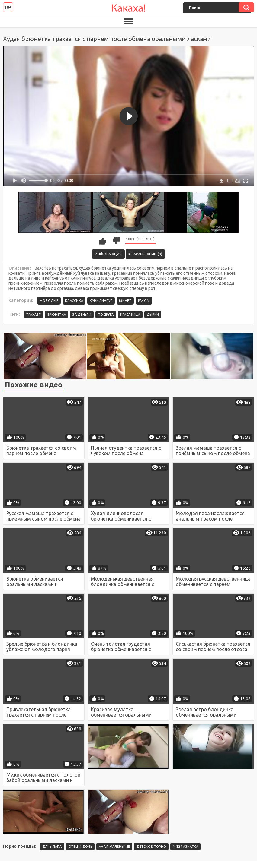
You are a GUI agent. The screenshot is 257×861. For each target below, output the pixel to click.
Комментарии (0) (145, 254)
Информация (108, 254)
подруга (106, 314)
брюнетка (56, 314)
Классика (74, 300)
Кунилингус (101, 300)
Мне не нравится (116, 240)
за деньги (81, 314)
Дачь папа (52, 846)
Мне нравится (103, 240)
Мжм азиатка (185, 846)
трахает (33, 314)
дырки (153, 314)
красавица (130, 314)
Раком (144, 300)
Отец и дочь (80, 846)
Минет (125, 300)
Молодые (49, 300)
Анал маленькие (114, 846)
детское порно (151, 846)
